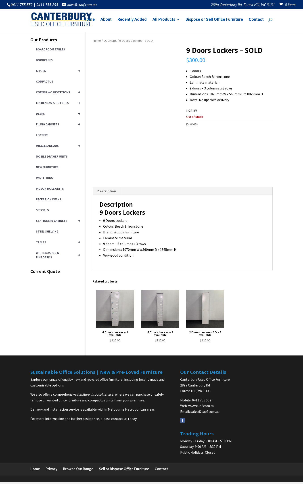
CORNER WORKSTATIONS (57, 92)
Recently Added (132, 20)
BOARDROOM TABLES (50, 49)
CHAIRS (57, 70)
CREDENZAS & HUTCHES (57, 103)
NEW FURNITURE (47, 167)
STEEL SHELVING (47, 231)
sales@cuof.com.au (204, 413)
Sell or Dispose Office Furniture (124, 470)
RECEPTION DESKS (48, 199)
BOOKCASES (44, 60)
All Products (164, 20)
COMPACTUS (44, 81)
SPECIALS (42, 210)
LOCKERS (110, 41)
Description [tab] (106, 192)
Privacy (51, 470)
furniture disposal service (95, 396)
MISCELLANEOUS (57, 145)
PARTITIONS (44, 178)
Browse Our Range (78, 470)
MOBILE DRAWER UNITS (52, 156)
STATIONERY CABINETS (57, 220)
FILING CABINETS (57, 124)
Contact (256, 20)
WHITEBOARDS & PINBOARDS (57, 255)
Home (89, 20)
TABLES (57, 242)
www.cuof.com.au (201, 407)
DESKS (57, 113)
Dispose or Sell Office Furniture (214, 20)
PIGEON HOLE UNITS (50, 189)
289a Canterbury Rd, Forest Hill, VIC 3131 (243, 5)
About (106, 20)
